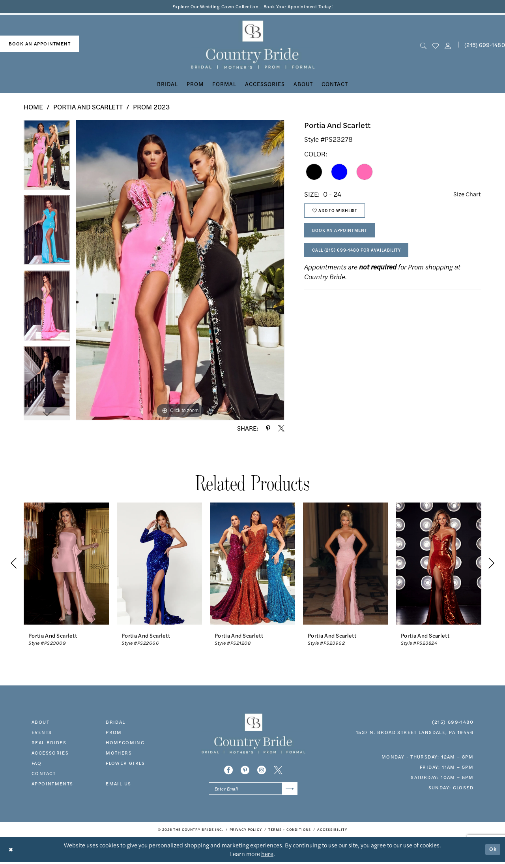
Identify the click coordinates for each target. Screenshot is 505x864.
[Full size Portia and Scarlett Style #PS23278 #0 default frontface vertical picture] (180, 270)
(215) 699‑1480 (452, 722)
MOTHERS (119, 753)
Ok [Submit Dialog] (492, 851)
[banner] (253, 45)
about (40, 722)
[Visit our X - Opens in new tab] (278, 770)
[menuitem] (39, 44)
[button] (448, 45)
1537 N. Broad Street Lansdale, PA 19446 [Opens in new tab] (414, 732)
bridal (115, 722)
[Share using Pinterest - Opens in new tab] (268, 428)
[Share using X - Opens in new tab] (281, 428)
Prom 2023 (151, 107)
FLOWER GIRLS (125, 763)
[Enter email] (253, 790)
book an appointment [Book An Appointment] (40, 44)
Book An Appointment (344, 235)
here (267, 855)
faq (36, 763)
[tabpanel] (47, 158)
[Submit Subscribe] (289, 790)
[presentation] (66, 564)
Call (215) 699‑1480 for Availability (363, 256)
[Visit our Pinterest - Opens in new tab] (245, 770)
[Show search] (423, 45)
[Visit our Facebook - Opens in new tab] (228, 770)
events (42, 732)
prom (114, 732)
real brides (49, 742)
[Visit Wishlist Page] (435, 45)
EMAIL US (118, 783)
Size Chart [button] (466, 195)
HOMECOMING (125, 742)
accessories (50, 753)
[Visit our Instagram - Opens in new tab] (261, 770)
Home (33, 107)
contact (44, 773)
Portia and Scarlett (88, 107)
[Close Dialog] (12, 851)
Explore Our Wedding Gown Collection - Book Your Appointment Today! (252, 6)
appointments (52, 783)
